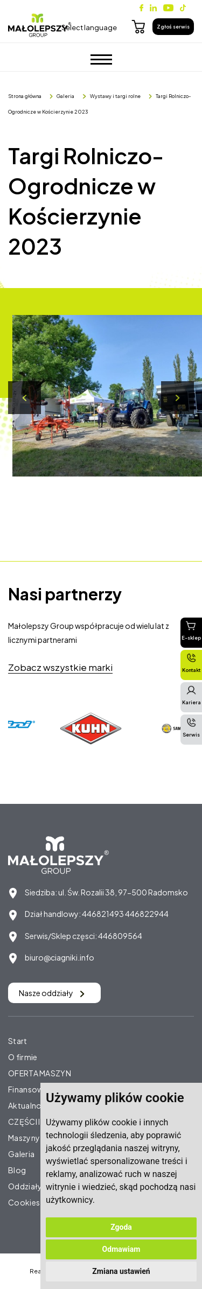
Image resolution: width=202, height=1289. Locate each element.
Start (17, 1041)
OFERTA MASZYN (39, 1073)
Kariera (191, 695)
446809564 (120, 936)
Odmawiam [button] (121, 1249)
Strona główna (24, 96)
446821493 (103, 914)
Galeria (65, 96)
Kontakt (191, 663)
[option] (92, 728)
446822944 (147, 914)
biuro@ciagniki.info (59, 957)
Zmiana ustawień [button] (121, 1271)
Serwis (191, 727)
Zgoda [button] (121, 1227)
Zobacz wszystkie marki (60, 667)
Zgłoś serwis (173, 27)
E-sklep (191, 630)
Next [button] (177, 397)
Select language (89, 27)
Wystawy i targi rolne (115, 96)
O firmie (22, 1057)
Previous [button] (24, 397)
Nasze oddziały (52, 993)
